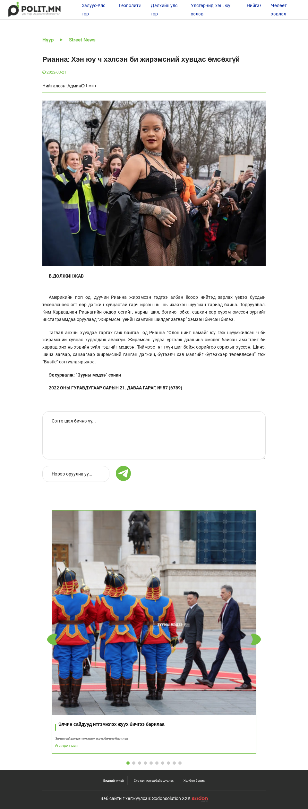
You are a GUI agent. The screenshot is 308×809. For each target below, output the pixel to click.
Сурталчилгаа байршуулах (154, 780)
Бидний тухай (113, 780)
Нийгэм (255, 5)
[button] (256, 639)
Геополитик (131, 5)
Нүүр (48, 40)
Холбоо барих (194, 780)
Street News (82, 40)
